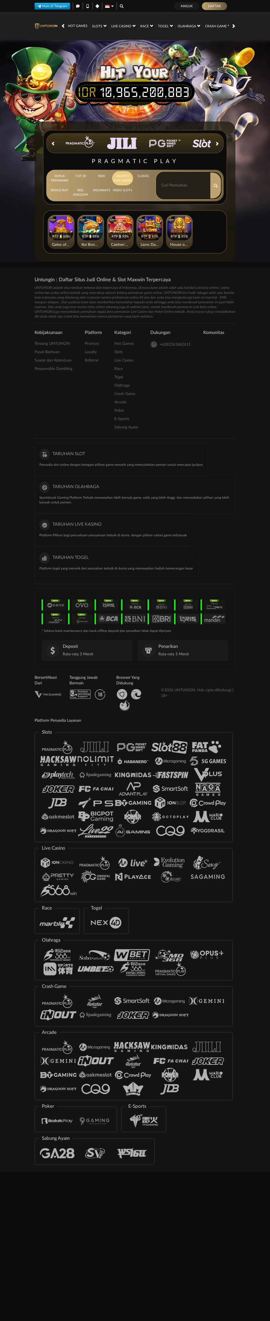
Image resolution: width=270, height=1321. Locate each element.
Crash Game (218, 26)
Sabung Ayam (126, 427)
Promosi (92, 344)
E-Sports (121, 419)
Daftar (214, 6)
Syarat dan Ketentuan (53, 360)
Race (146, 26)
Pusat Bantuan (47, 352)
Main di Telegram (52, 6)
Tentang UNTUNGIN (52, 344)
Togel (165, 26)
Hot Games (78, 26)
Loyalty (91, 352)
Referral (91, 360)
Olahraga (189, 26)
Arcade (120, 402)
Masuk (187, 6)
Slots (99, 26)
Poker (119, 411)
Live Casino (123, 26)
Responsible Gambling (53, 369)
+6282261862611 (170, 344)
